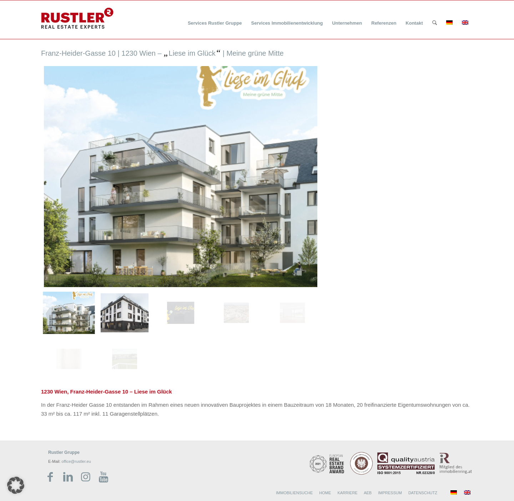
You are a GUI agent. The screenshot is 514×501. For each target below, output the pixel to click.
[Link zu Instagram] (86, 477)
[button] (15, 485)
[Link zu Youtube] (103, 477)
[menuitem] (215, 18)
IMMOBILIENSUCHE (294, 493)
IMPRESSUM (390, 493)
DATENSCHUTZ (422, 493)
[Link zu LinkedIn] (68, 477)
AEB (368, 493)
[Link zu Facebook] (50, 477)
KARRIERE (347, 493)
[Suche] (435, 23)
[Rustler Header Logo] (77, 18)
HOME (325, 493)
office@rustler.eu (76, 461)
